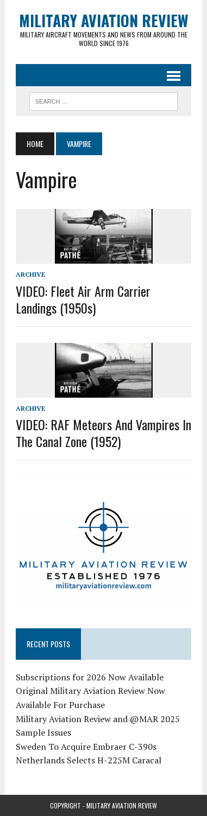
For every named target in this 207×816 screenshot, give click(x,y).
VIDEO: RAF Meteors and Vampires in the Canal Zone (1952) (103, 433)
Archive (30, 274)
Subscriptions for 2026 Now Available (90, 677)
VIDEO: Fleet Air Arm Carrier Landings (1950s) (83, 299)
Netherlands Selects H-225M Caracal (88, 760)
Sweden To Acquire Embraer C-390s (86, 747)
